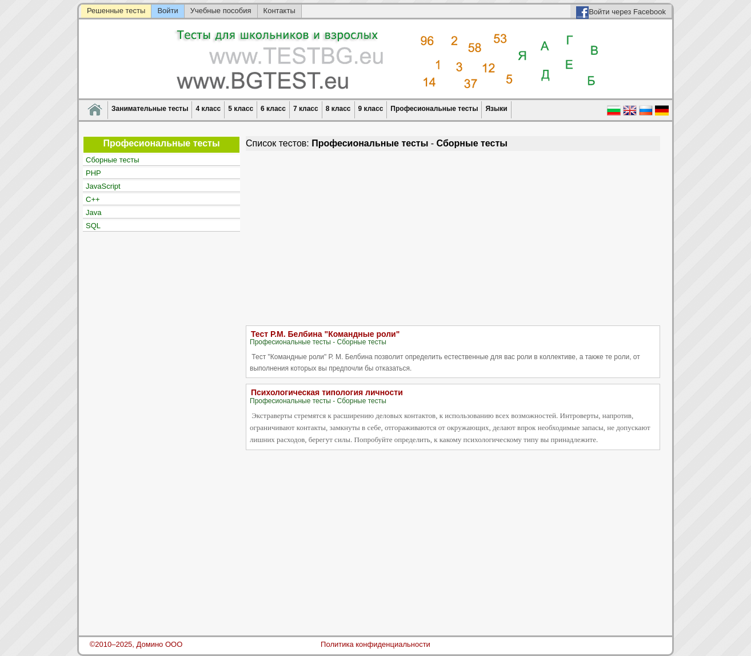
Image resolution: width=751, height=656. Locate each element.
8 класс (338, 109)
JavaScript (103, 186)
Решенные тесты (116, 10)
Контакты (279, 10)
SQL (93, 225)
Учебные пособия (220, 10)
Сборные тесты (112, 160)
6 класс (273, 109)
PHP (93, 173)
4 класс (208, 109)
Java (93, 212)
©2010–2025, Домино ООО (136, 644)
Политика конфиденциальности (375, 644)
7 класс (305, 109)
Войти (167, 10)
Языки (496, 109)
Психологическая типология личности (327, 392)
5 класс (240, 109)
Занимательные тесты (149, 109)
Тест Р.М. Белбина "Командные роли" (325, 334)
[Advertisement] (453, 237)
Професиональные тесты (434, 109)
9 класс (371, 109)
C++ (93, 199)
